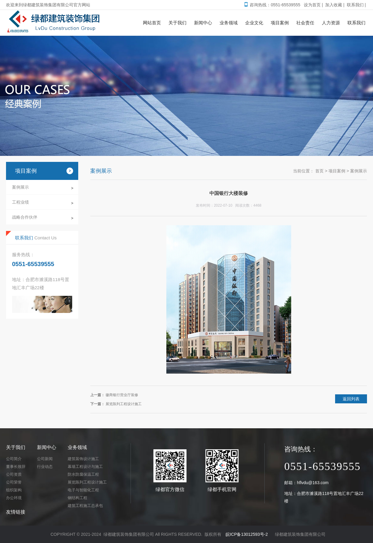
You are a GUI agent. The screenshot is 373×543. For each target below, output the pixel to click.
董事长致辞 (16, 466)
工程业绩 (20, 202)
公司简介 (14, 459)
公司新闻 (45, 459)
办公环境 (14, 498)
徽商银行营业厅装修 (122, 395)
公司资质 (14, 474)
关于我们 (15, 447)
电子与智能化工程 (83, 490)
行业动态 (45, 466)
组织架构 (14, 490)
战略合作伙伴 (24, 217)
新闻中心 (46, 447)
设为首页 (312, 4)
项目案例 (336, 170)
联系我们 (355, 4)
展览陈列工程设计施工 (124, 404)
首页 (319, 170)
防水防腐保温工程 (83, 474)
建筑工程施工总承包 (85, 505)
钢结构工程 (77, 498)
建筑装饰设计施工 (83, 459)
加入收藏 (333, 4)
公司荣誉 (14, 482)
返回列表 (351, 398)
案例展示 (20, 187)
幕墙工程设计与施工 (85, 466)
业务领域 (77, 447)
